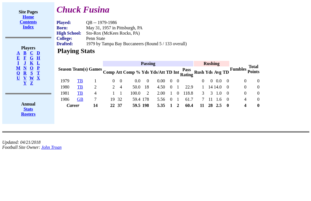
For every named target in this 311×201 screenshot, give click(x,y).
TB (80, 80)
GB (80, 99)
